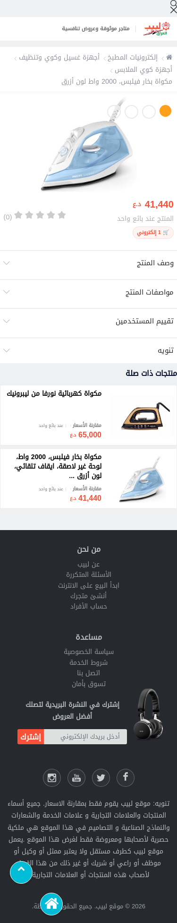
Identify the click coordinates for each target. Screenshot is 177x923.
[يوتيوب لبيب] (76, 777)
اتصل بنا (88, 673)
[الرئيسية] (51, 904)
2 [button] (149, 112)
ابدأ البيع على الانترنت (88, 585)
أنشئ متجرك (88, 596)
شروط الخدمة (88, 662)
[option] (88, 146)
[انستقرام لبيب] (51, 777)
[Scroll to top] (21, 872)
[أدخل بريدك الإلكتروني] (85, 736)
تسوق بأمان (89, 684)
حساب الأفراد (88, 606)
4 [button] (114, 112)
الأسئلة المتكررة (88, 574)
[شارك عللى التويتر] (101, 777)
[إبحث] (173, 6)
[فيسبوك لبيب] (125, 777)
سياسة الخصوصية (89, 651)
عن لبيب (88, 564)
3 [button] (131, 112)
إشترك (30, 737)
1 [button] (165, 111)
